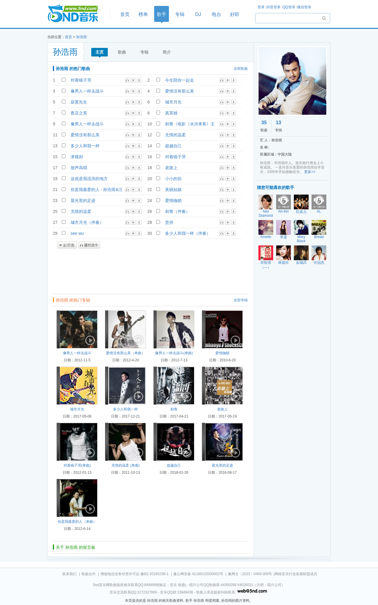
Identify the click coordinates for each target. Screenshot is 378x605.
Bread (319, 237)
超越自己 (173, 145)
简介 (167, 52)
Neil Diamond (266, 213)
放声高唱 (79, 167)
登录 (261, 7)
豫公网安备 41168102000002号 (198, 574)
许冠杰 (319, 263)
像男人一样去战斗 (87, 91)
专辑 (180, 14)
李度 (283, 237)
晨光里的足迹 (83, 200)
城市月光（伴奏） (87, 222)
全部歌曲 (241, 69)
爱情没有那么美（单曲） (125, 353)
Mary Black (301, 239)
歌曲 (122, 52)
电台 (216, 14)
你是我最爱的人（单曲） (77, 522)
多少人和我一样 (85, 145)
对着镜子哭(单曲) (77, 465)
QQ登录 (289, 7)
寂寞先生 (79, 102)
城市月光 (173, 102)
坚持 (169, 222)
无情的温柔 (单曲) (125, 465)
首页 (76, 14)
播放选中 (89, 245)
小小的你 (173, 178)
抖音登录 (273, 7)
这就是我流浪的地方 (89, 178)
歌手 (161, 14)
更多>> (309, 172)
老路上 (171, 167)
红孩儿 (301, 212)
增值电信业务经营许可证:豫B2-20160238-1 (134, 574)
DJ (198, 14)
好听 (234, 14)
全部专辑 (241, 300)
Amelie (265, 237)
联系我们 (69, 574)
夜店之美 (79, 113)
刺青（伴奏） (177, 211)
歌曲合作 (89, 574)
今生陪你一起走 (179, 80)
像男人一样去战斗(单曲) (174, 353)
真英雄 (171, 113)
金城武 (301, 263)
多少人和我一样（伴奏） (188, 233)
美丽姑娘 (173, 189)
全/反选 (67, 245)
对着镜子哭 (81, 80)
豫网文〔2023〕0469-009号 (250, 574)
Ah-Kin (283, 211)
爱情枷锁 (173, 200)
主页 (99, 52)
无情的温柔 (175, 134)
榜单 (143, 14)
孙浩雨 (81, 37)
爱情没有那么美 (179, 91)
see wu (77, 233)
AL (319, 211)
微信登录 (304, 7)
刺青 (173, 409)
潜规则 (77, 156)
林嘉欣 (283, 263)
